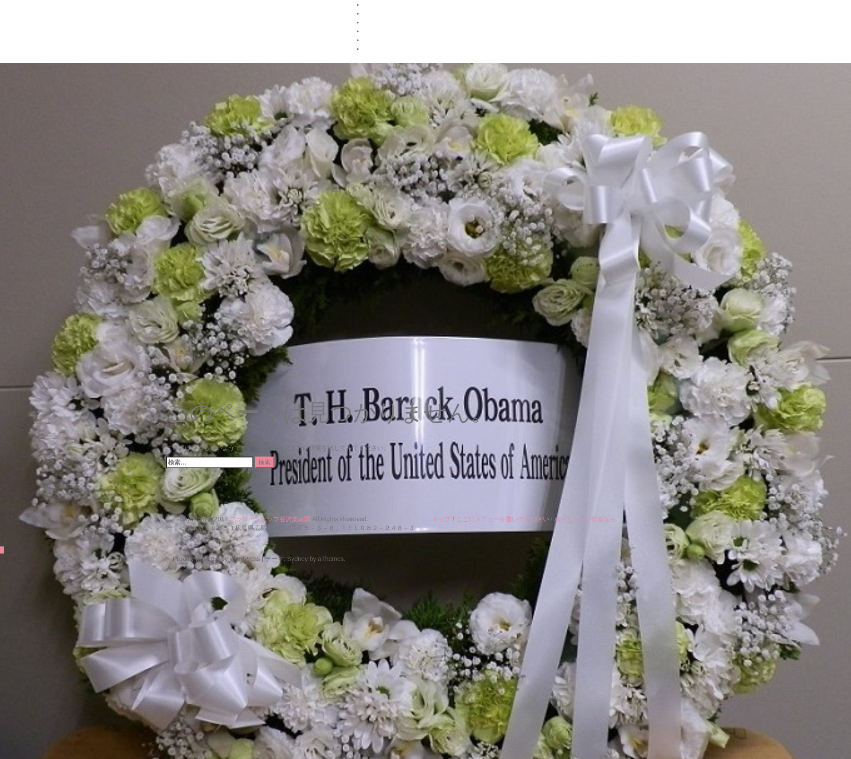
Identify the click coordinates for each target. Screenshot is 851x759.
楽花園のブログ (385, 48)
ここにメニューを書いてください (502, 519)
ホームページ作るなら (585, 519)
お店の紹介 (378, 31)
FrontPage (377, 13)
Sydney (297, 558)
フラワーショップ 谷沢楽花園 (247, 36)
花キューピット (385, 39)
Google (373, 22)
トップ (441, 519)
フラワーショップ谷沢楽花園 (270, 519)
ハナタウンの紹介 (388, 4)
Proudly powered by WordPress (216, 558)
